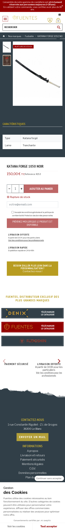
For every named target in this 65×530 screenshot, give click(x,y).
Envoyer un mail (32, 437)
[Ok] (59, 27)
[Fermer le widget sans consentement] (49, 478)
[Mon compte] (50, 20)
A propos (32, 451)
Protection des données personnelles (38, 215)
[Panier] (58, 20)
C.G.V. (32, 468)
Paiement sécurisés (32, 459)
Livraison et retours (32, 455)
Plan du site (32, 477)
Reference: (30, 174)
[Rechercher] (32, 27)
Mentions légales (32, 464)
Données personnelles (32, 473)
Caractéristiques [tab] (14, 124)
